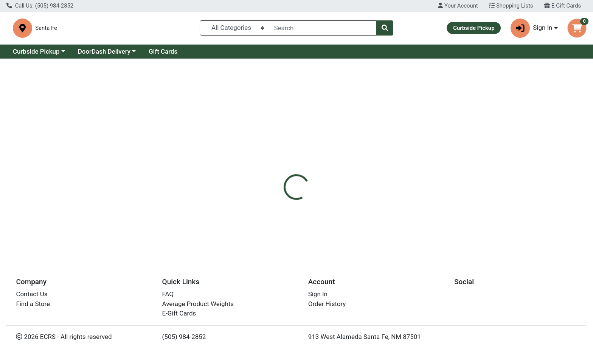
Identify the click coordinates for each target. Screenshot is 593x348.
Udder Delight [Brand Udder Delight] (345, 209)
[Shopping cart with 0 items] (577, 28)
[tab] (268, 161)
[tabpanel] (420, 212)
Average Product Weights (198, 307)
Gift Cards (163, 52)
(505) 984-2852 (184, 339)
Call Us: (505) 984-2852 (39, 5)
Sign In (318, 297)
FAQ (168, 297)
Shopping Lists (511, 5)
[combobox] (323, 28)
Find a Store (33, 307)
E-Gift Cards (562, 5)
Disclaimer (303, 162)
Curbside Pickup (36, 52)
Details (268, 162)
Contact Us (31, 297)
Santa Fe (188, 28)
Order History (327, 307)
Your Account (458, 5)
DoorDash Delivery (104, 52)
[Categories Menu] (234, 28)
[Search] (323, 28)
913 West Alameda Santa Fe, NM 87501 (364, 339)
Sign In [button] (532, 28)
